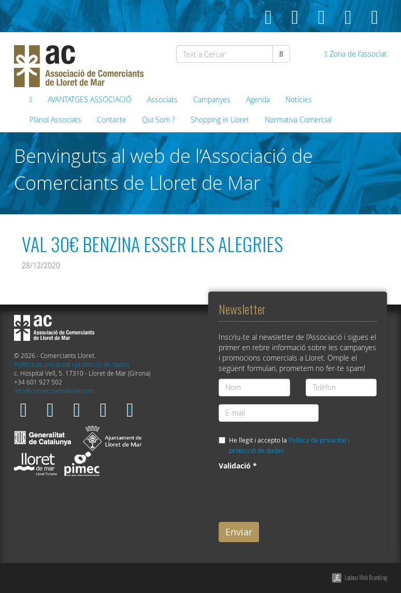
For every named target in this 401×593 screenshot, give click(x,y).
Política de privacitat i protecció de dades (72, 364)
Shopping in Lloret (220, 120)
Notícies (298, 99)
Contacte (111, 120)
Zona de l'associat (356, 54)
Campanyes (212, 99)
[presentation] (297, 494)
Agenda (258, 99)
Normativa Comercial (298, 120)
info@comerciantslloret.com (54, 391)
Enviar (238, 532)
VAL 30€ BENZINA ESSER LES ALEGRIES (152, 243)
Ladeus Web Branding (366, 577)
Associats (162, 99)
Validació (238, 466)
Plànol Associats (55, 120)
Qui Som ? (158, 120)
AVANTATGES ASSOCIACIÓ (90, 99)
